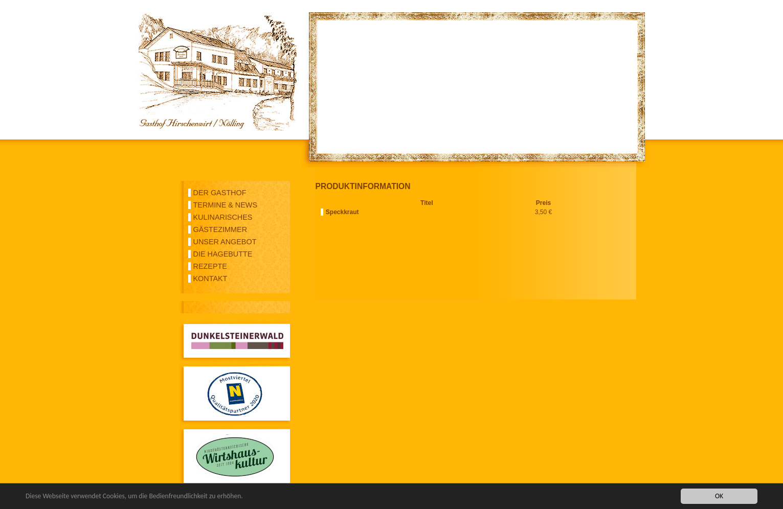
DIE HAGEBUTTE (223, 254)
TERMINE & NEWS (225, 205)
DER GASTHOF (220, 193)
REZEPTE (210, 266)
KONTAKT (210, 278)
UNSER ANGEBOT (225, 242)
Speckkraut (342, 212)
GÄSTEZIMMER (220, 229)
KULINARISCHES (223, 217)
